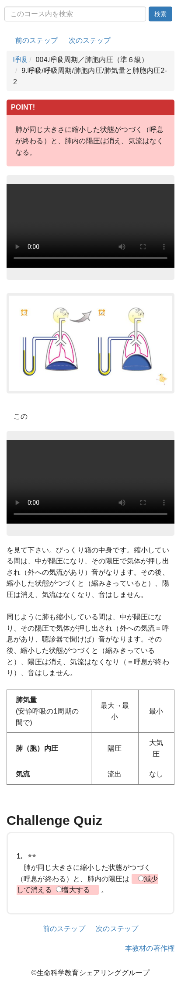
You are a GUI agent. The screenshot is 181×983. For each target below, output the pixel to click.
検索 (160, 13)
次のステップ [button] (90, 40)
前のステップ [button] (36, 40)
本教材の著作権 (149, 948)
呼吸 (20, 59)
